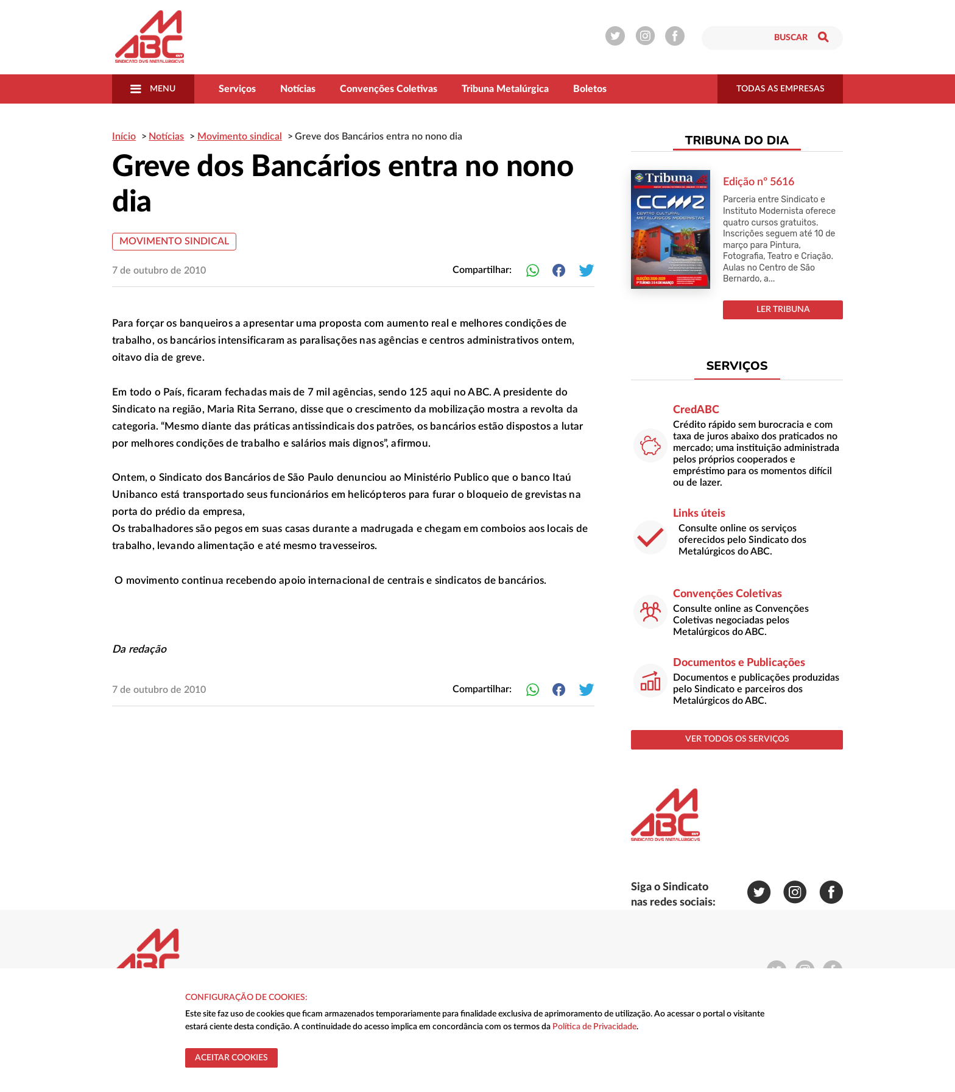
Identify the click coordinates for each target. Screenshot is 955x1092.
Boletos (590, 89)
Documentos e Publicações (739, 663)
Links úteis (699, 513)
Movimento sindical (174, 241)
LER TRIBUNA (783, 309)
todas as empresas (780, 89)
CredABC (696, 410)
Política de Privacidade (594, 1027)
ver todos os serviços (737, 739)
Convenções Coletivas (388, 89)
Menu (152, 89)
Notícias (297, 89)
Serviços (237, 89)
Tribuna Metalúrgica (505, 89)
